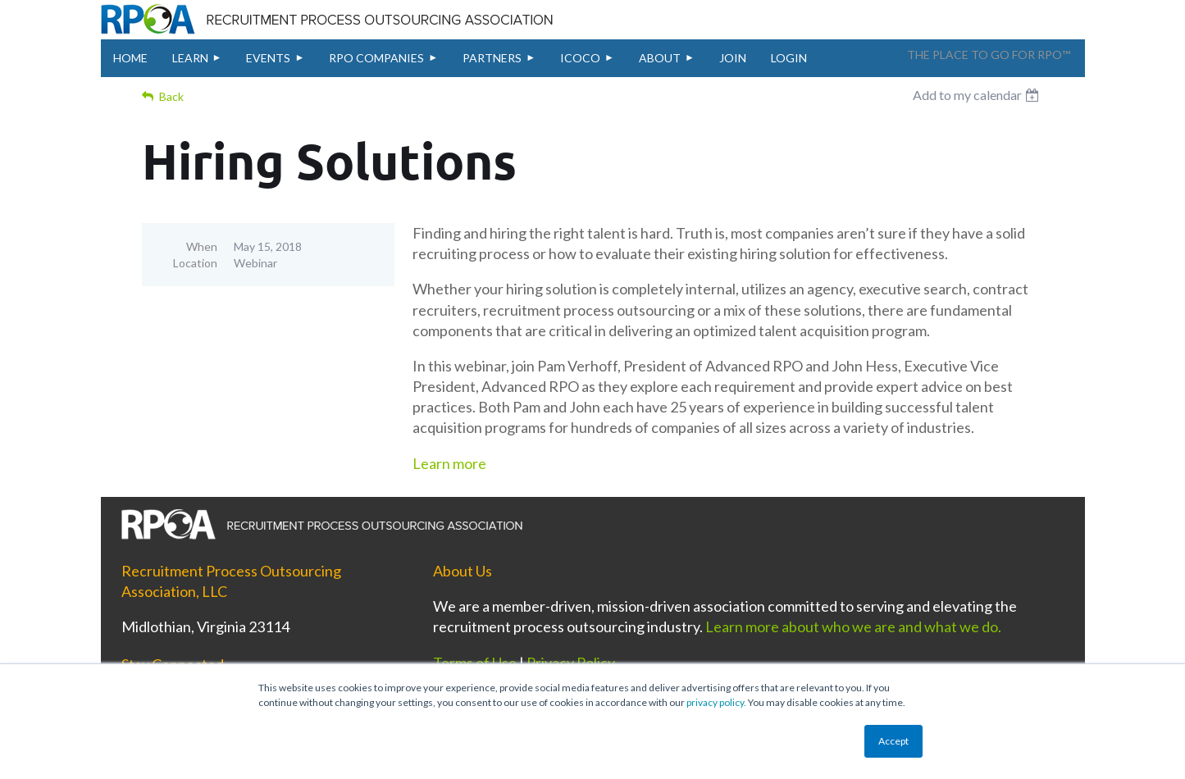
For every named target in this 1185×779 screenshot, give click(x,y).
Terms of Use (475, 663)
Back (171, 96)
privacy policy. (716, 702)
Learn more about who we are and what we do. (853, 626)
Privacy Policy (570, 663)
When (201, 246)
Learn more (449, 463)
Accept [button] (893, 741)
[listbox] (978, 95)
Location (195, 263)
